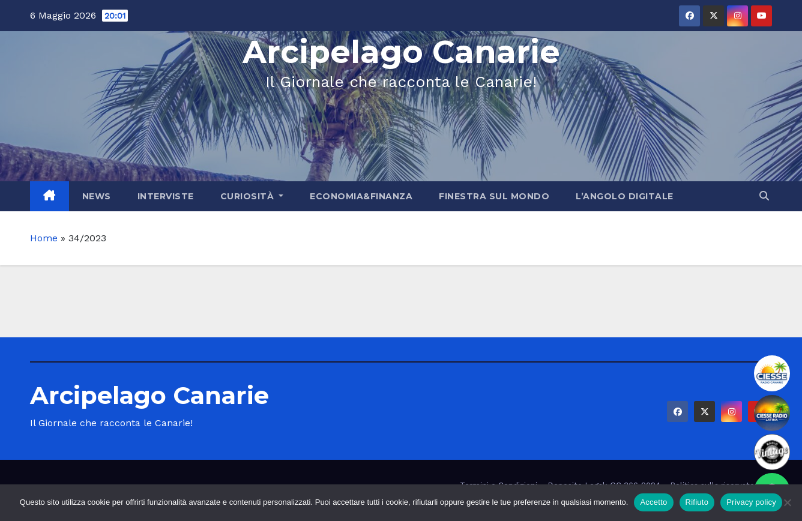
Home (44, 238)
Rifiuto (697, 502)
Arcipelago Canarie (401, 52)
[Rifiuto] (787, 502)
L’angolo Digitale (625, 196)
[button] (764, 196)
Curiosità (252, 196)
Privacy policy (751, 502)
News (96, 196)
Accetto (653, 502)
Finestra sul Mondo (494, 196)
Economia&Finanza (361, 196)
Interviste (165, 196)
